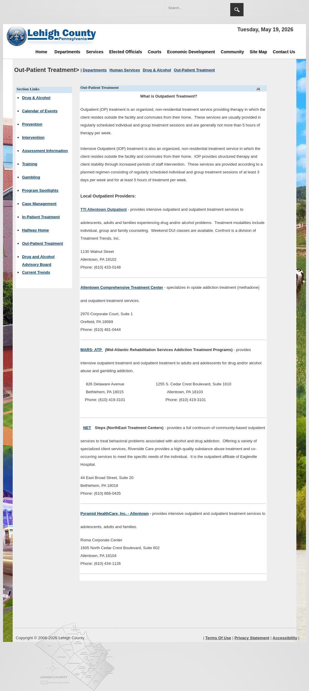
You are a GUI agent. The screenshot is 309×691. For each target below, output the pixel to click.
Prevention (32, 124)
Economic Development (191, 51)
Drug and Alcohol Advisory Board (38, 260)
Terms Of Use (218, 638)
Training (29, 164)
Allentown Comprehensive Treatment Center (122, 287)
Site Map (258, 51)
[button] (212, 7)
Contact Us (284, 51)
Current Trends (36, 272)
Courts (154, 51)
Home (41, 51)
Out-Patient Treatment (42, 243)
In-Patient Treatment (41, 217)
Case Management (39, 203)
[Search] (191, 8)
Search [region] (237, 9)
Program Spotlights (40, 190)
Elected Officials (125, 51)
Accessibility (284, 638)
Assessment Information (45, 150)
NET (87, 427)
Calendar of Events (40, 111)
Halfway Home (35, 230)
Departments (68, 51)
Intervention (33, 137)
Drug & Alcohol (36, 97)
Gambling (31, 177)
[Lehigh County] (52, 36)
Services (95, 51)
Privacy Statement (251, 638)
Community (232, 51)
